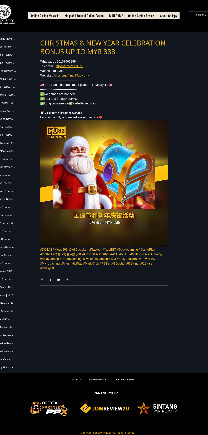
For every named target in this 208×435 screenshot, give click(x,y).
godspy (97, 432)
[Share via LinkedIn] (58, 279)
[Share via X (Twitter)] (50, 279)
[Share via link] (67, 279)
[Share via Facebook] (41, 279)
